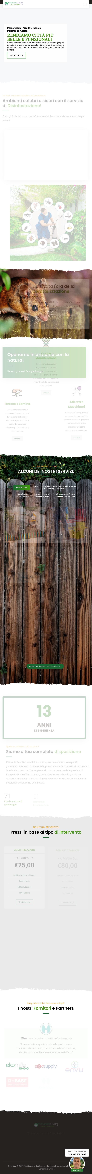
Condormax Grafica (47, 1169)
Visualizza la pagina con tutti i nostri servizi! (45, 666)
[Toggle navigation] (85, 4)
